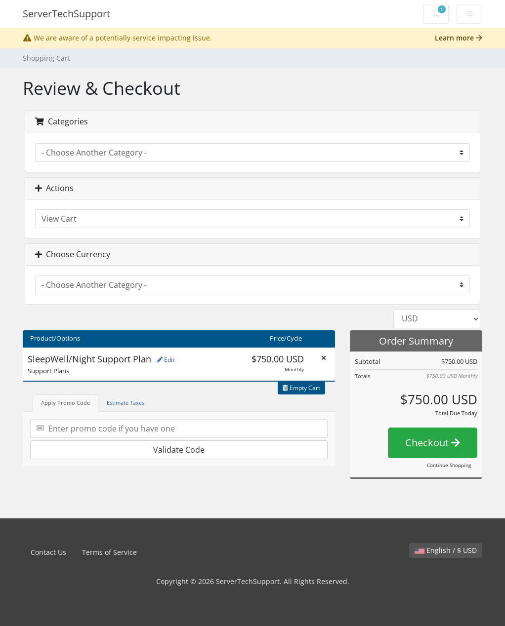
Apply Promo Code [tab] (65, 402)
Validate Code (179, 449)
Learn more (458, 37)
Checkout (432, 442)
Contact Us (48, 552)
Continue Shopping (449, 465)
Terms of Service (109, 552)
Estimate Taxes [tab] (125, 402)
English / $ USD (446, 550)
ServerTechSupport (66, 13)
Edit (165, 359)
